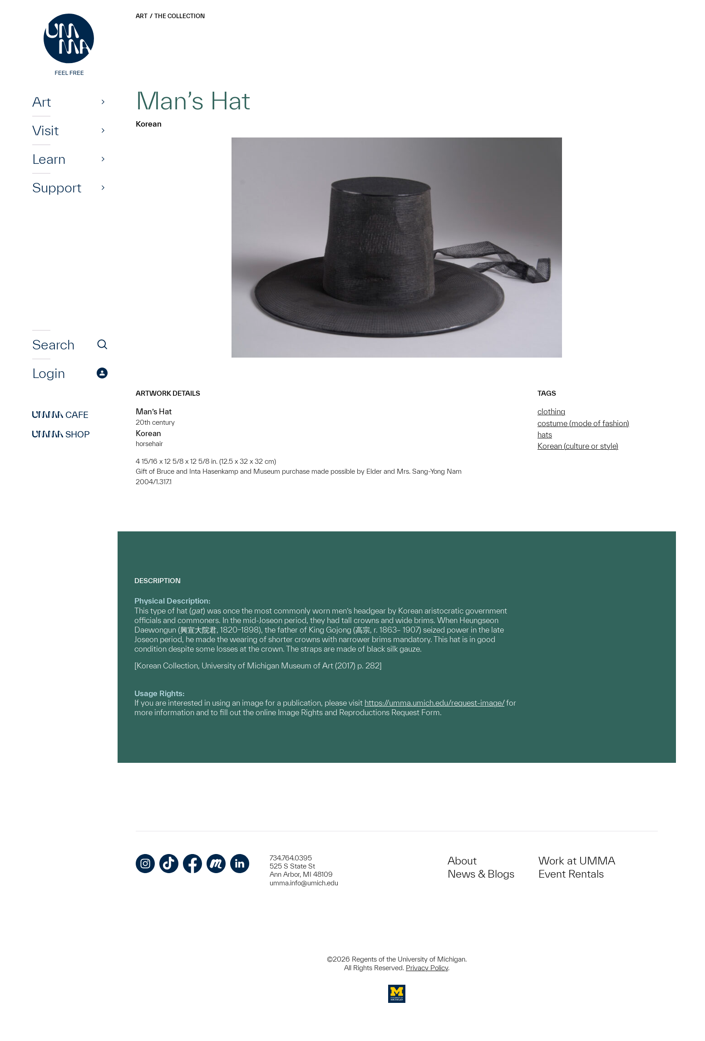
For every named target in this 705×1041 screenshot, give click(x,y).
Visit (45, 130)
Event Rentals (571, 874)
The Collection (179, 16)
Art (41, 101)
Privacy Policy (427, 968)
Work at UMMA (576, 860)
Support (56, 187)
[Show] (103, 101)
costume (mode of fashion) (583, 423)
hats (544, 434)
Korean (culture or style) (577, 446)
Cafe (60, 415)
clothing (551, 411)
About (462, 860)
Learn (48, 159)
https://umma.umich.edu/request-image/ (434, 702)
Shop (61, 434)
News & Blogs (481, 874)
